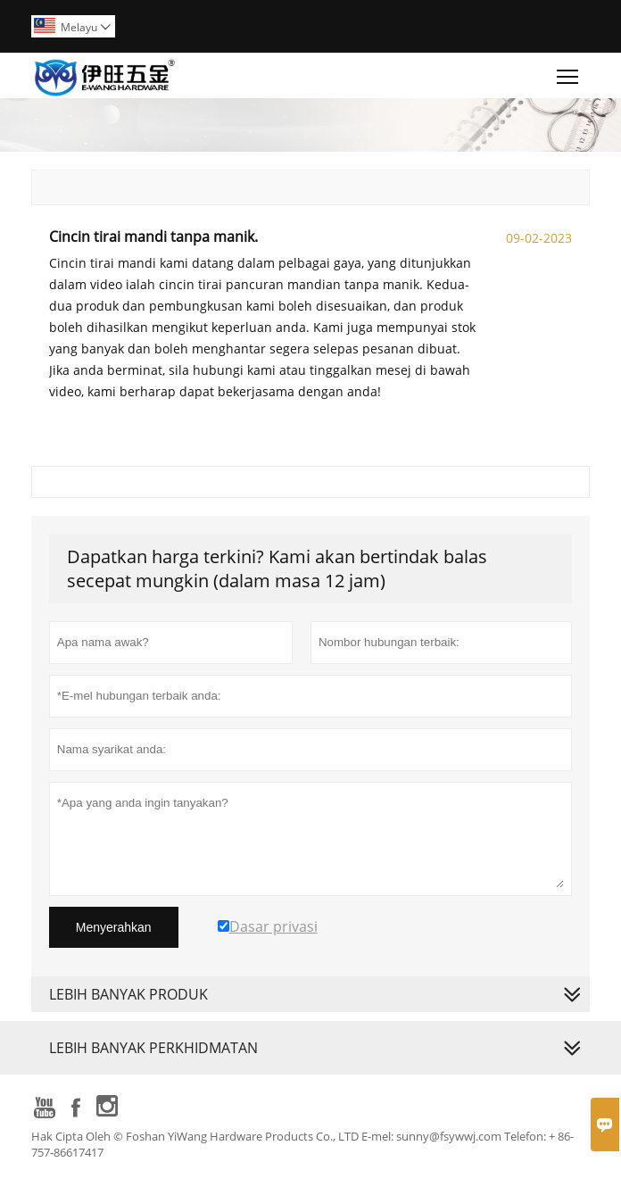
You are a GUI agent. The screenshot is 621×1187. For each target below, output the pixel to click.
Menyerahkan (114, 927)
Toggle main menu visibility (569, 72)
